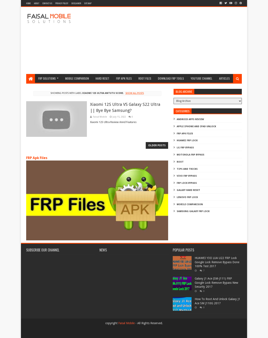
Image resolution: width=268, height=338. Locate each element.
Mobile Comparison (77, 78)
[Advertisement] (165, 40)
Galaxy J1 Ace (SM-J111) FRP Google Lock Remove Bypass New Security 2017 (216, 282)
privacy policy (61, 3)
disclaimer (76, 3)
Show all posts (134, 93)
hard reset (102, 78)
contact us (47, 3)
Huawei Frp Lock (187, 140)
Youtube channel (201, 78)
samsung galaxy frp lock (193, 211)
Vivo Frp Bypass (187, 176)
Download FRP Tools (171, 78)
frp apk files (124, 78)
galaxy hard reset (188, 190)
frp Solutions (47, 78)
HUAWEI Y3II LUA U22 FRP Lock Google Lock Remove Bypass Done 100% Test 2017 (217, 262)
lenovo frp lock (187, 197)
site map (87, 3)
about (36, 3)
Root (180, 162)
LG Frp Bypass (185, 147)
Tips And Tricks (187, 169)
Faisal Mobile (126, 323)
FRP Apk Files (36, 158)
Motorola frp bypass (190, 154)
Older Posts (157, 145)
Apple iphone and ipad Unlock (196, 126)
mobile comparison (190, 204)
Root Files (144, 78)
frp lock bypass (187, 183)
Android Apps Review (190, 119)
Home (28, 3)
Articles (224, 78)
